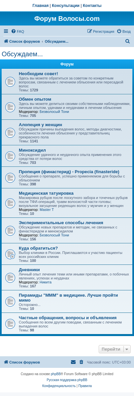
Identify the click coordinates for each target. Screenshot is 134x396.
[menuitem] (17, 31)
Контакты (92, 5)
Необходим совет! (38, 73)
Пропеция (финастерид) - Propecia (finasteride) (69, 171)
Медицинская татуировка (46, 193)
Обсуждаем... (22, 54)
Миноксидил (32, 150)
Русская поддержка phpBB (67, 380)
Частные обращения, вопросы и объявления (68, 317)
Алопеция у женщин (40, 124)
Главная (40, 5)
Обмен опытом (35, 99)
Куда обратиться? (38, 248)
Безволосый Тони (54, 112)
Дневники (29, 269)
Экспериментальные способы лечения (61, 222)
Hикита (45, 282)
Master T (47, 210)
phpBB (56, 374)
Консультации (66, 5)
